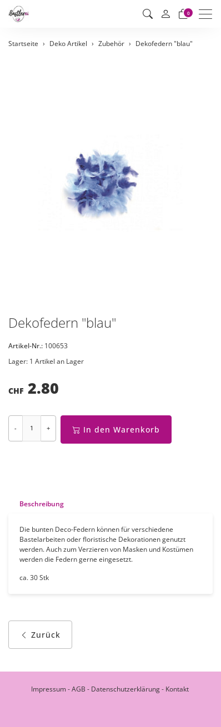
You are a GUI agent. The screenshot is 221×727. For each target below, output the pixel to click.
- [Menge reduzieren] (15, 428)
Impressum (48, 689)
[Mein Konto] (165, 14)
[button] (147, 14)
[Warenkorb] (183, 14)
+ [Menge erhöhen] (48, 428)
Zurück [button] (40, 634)
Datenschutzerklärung (125, 689)
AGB (79, 689)
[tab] (36, 504)
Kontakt (177, 689)
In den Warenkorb (116, 429)
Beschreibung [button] (41, 504)
